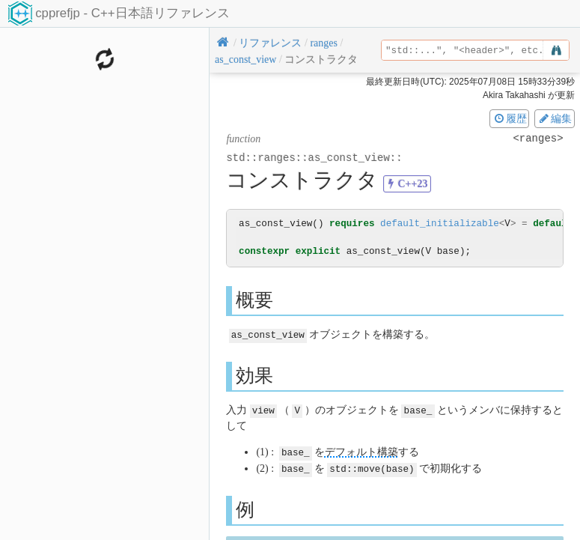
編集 (554, 118)
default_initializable (439, 223)
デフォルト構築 (361, 451)
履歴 (509, 118)
